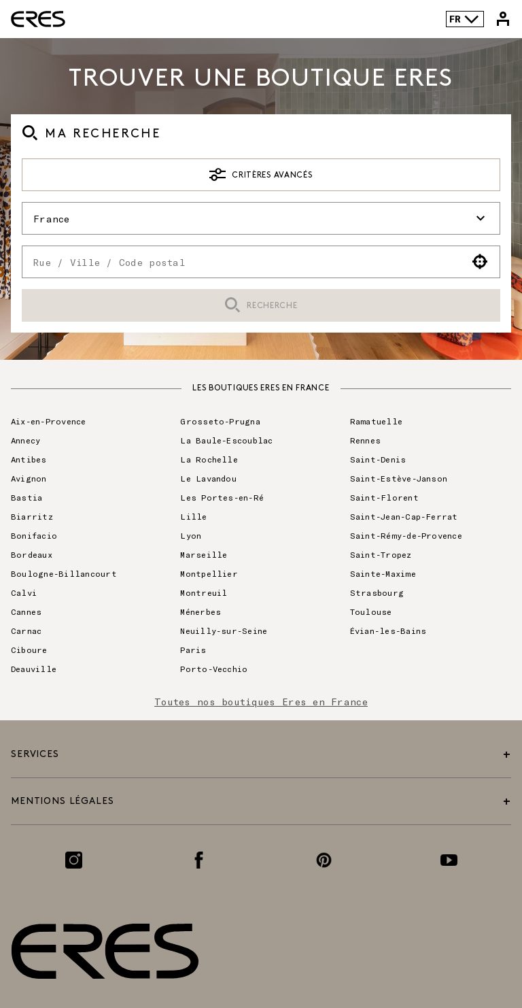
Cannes (26, 611)
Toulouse (371, 611)
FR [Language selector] (464, 19)
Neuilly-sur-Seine (223, 630)
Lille (193, 516)
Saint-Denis (378, 459)
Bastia (26, 497)
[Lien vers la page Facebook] (198, 860)
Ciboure (29, 649)
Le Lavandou (208, 478)
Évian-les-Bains (388, 630)
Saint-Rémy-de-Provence (406, 535)
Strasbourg (377, 592)
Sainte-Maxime (383, 573)
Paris (193, 649)
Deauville (33, 668)
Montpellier (209, 573)
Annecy (25, 440)
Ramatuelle (376, 421)
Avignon (29, 478)
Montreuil (203, 592)
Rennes (365, 440)
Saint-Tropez (381, 554)
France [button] (261, 218)
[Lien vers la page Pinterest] (323, 860)
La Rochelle (209, 459)
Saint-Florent (384, 497)
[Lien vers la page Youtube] (448, 860)
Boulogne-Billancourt (64, 573)
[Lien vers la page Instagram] (73, 860)
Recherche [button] (260, 305)
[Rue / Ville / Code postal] (241, 262)
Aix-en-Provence (48, 421)
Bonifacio (34, 535)
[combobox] (241, 262)
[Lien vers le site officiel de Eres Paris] (38, 19)
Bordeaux (31, 554)
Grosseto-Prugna (220, 421)
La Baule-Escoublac (226, 440)
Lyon (190, 535)
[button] (480, 262)
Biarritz (32, 516)
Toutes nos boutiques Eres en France (261, 701)
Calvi (24, 592)
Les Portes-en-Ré (222, 497)
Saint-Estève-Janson (399, 478)
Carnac (26, 630)
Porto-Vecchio (213, 668)
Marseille (203, 554)
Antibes (29, 459)
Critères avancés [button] (260, 175)
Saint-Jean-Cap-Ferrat (404, 516)
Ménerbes (200, 611)
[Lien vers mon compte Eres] (503, 19)
